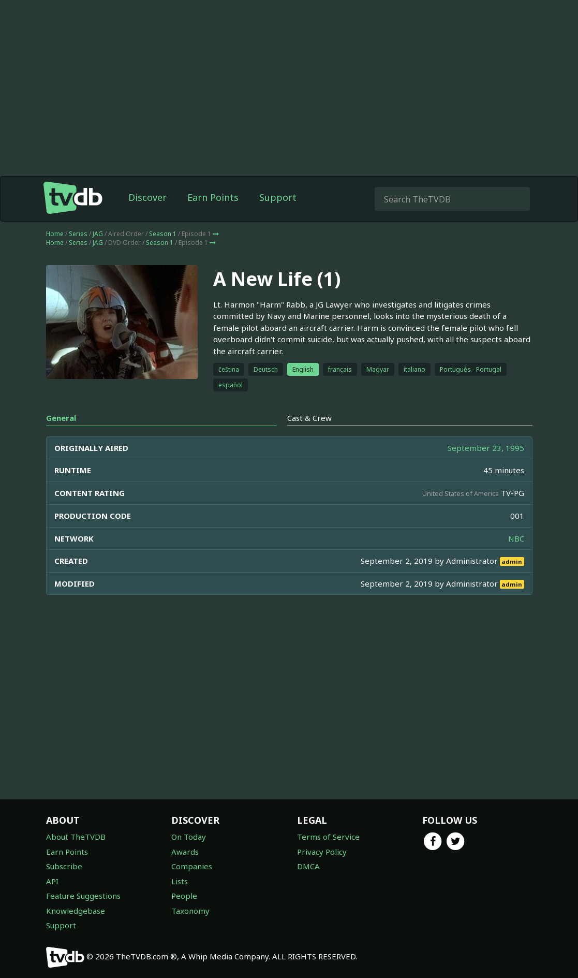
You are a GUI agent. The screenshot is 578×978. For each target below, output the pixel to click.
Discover (147, 197)
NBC (516, 538)
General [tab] (61, 418)
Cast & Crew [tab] (309, 418)
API (52, 881)
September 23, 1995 (486, 448)
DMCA (308, 866)
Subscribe (64, 866)
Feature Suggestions (83, 896)
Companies (191, 866)
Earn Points (213, 197)
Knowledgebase (75, 911)
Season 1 (162, 233)
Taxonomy (190, 911)
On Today (188, 836)
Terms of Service (328, 836)
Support (278, 197)
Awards (185, 851)
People (184, 896)
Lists (179, 881)
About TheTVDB (76, 836)
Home (55, 233)
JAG (98, 233)
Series (78, 233)
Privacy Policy (322, 851)
